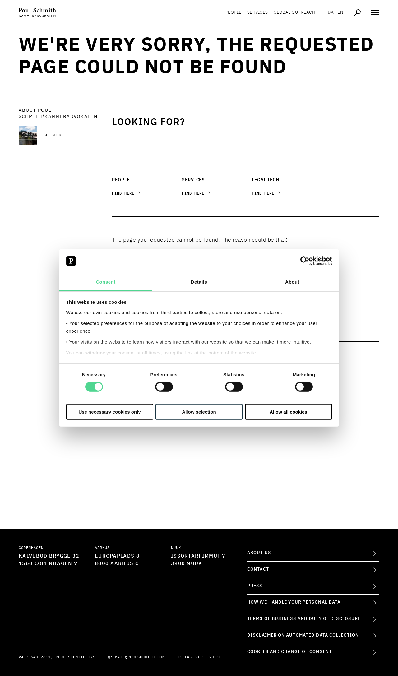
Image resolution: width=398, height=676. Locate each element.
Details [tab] (199, 282)
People (233, 12)
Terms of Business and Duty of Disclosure (304, 619)
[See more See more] (72, 135)
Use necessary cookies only (109, 411)
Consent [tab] (106, 282)
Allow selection (199, 411)
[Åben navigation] (375, 12)
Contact (258, 569)
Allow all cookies (288, 411)
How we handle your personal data (293, 602)
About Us (259, 553)
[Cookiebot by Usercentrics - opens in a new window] (305, 261)
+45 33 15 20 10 (203, 657)
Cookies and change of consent (289, 652)
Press (255, 586)
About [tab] (292, 282)
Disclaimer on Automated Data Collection (303, 635)
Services (257, 12)
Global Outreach (295, 12)
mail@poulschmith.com (140, 657)
